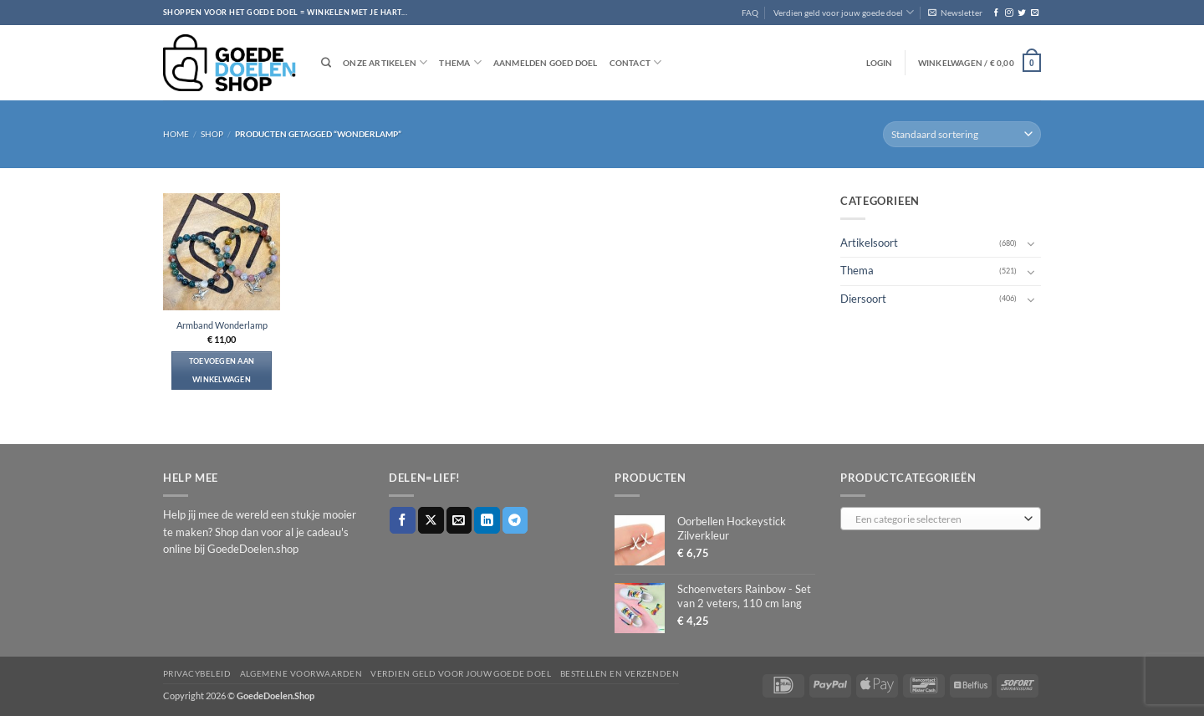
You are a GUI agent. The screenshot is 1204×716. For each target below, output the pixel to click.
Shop (212, 134)
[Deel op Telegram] (515, 520)
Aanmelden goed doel (545, 63)
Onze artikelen (385, 62)
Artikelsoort (869, 243)
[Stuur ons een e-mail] (1034, 13)
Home (176, 134)
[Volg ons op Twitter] (1021, 13)
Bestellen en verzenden (620, 673)
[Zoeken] (326, 63)
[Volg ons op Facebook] (996, 13)
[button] (955, 12)
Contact (636, 62)
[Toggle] (1031, 243)
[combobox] (940, 518)
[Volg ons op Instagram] (1009, 13)
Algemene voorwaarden (301, 673)
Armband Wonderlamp (222, 325)
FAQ (750, 13)
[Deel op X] (431, 520)
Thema (460, 62)
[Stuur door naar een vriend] (459, 520)
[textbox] (937, 519)
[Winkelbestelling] (962, 134)
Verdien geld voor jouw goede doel (843, 12)
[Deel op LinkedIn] (487, 520)
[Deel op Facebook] (403, 520)
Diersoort (863, 298)
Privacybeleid (197, 673)
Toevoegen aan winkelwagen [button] (222, 370)
